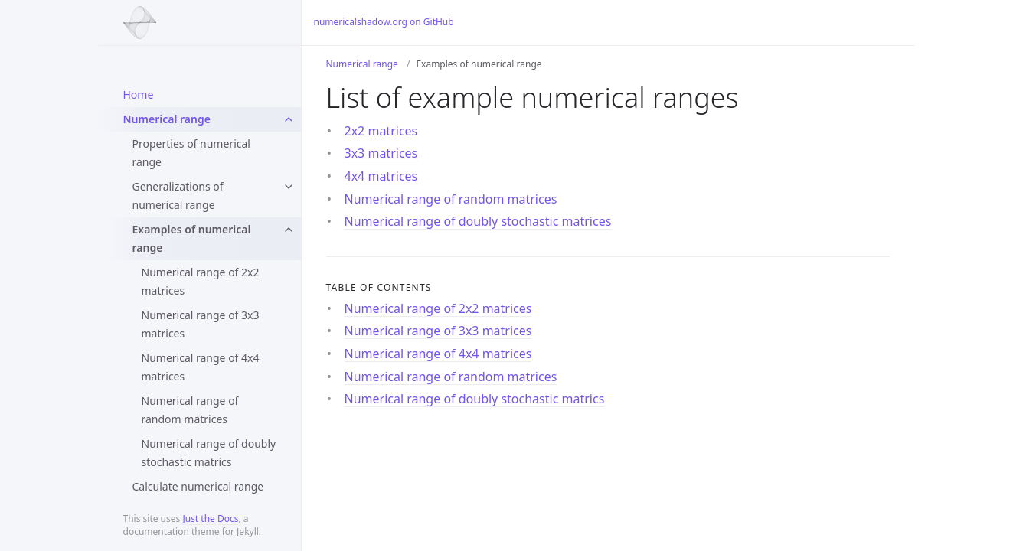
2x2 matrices (381, 130)
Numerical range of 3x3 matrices (201, 324)
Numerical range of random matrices (190, 409)
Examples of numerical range (191, 238)
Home (138, 94)
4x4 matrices (381, 176)
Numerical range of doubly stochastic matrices (478, 221)
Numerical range (167, 119)
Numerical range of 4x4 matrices (201, 366)
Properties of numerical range (191, 152)
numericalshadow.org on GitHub (384, 21)
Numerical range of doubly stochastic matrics (209, 452)
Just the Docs (210, 518)
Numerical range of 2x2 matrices (201, 281)
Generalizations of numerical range (178, 195)
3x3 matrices (381, 153)
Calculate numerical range (198, 486)
